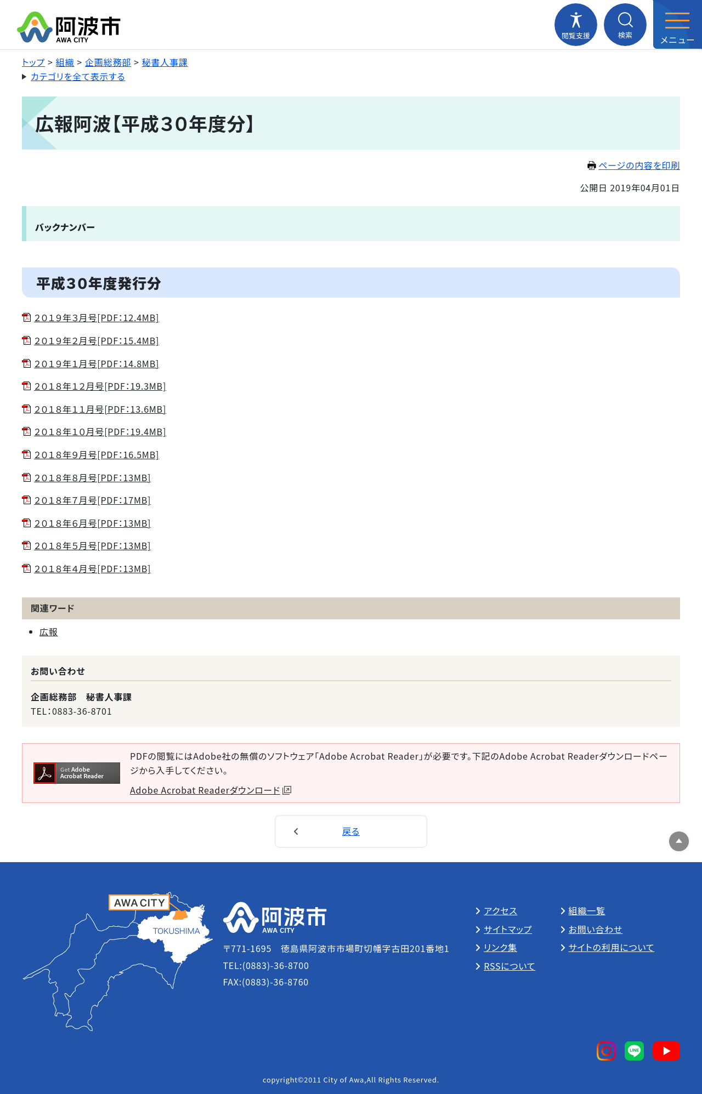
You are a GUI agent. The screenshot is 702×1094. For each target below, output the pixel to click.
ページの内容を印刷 (633, 165)
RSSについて (509, 965)
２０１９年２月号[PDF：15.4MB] (96, 340)
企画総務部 (108, 62)
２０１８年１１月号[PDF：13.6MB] (100, 408)
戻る (351, 830)
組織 (65, 62)
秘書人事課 (165, 62)
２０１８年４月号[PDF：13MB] (92, 568)
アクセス (500, 910)
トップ (33, 62)
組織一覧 (587, 910)
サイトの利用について (612, 947)
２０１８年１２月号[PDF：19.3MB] (100, 385)
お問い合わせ (596, 929)
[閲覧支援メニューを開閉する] (576, 25)
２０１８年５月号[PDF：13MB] (92, 545)
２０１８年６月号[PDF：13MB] (92, 522)
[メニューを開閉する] (677, 24)
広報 (48, 631)
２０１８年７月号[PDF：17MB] (92, 499)
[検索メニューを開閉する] (625, 25)
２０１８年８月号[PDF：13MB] (92, 477)
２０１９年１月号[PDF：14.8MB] (96, 363)
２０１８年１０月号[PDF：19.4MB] (100, 431)
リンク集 (500, 947)
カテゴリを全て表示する (78, 76)
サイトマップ (508, 929)
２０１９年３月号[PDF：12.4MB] (96, 317)
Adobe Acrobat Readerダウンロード (210, 789)
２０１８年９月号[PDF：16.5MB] (96, 454)
